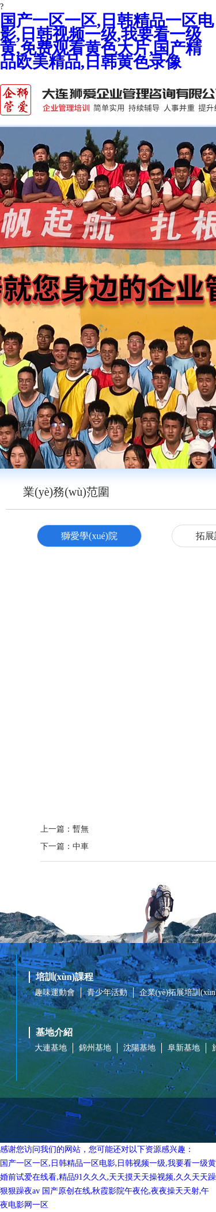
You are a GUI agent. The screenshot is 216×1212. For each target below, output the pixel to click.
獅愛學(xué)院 (89, 536)
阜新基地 (184, 1047)
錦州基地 (95, 1047)
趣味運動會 (55, 992)
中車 (81, 846)
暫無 (81, 829)
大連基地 (51, 1047)
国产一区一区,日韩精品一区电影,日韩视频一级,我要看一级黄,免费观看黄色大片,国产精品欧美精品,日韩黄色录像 (107, 41)
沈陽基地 (139, 1047)
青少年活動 (107, 992)
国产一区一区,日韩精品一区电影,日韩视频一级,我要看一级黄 (108, 1163)
